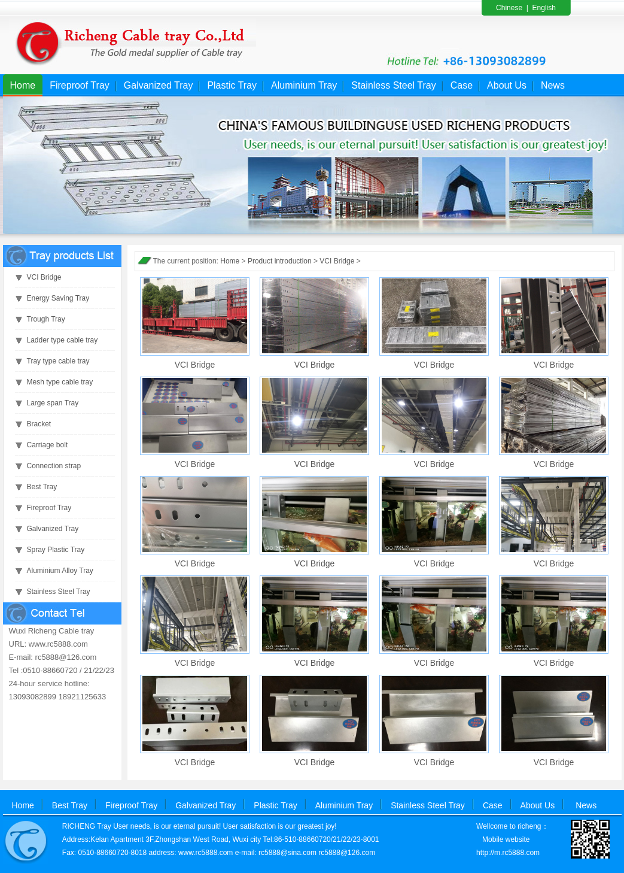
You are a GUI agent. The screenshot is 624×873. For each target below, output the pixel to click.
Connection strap (54, 466)
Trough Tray (46, 319)
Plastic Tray (232, 85)
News (553, 85)
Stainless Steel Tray (393, 85)
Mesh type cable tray (60, 382)
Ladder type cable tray (62, 340)
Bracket (39, 424)
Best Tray (42, 487)
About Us (506, 85)
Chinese (509, 8)
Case (462, 85)
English (544, 8)
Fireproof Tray (79, 85)
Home (23, 85)
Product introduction (280, 261)
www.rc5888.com (205, 852)
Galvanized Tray (158, 85)
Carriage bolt (47, 445)
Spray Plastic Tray (56, 549)
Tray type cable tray (58, 361)
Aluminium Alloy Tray (60, 570)
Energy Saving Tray (58, 298)
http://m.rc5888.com (508, 852)
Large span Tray (53, 403)
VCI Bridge (44, 277)
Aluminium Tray (304, 85)
